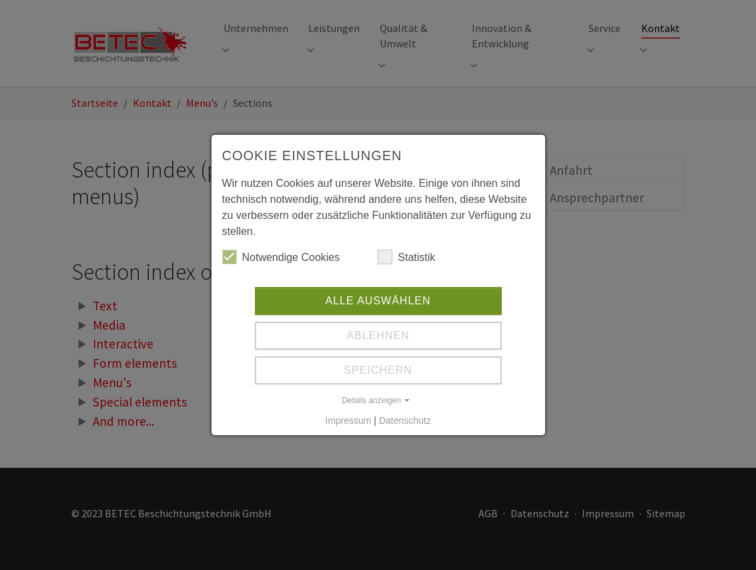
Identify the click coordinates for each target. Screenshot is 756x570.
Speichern (378, 370)
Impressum (348, 420)
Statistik (406, 257)
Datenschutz (405, 420)
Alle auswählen (377, 300)
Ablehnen (377, 335)
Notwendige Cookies (281, 257)
